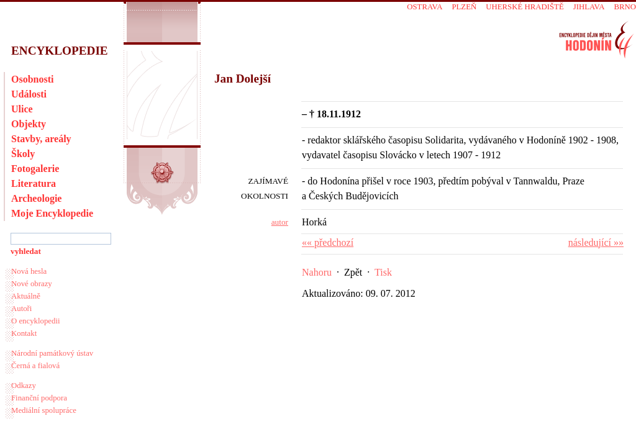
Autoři (21, 308)
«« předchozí (327, 242)
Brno (625, 6)
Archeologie (36, 198)
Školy (23, 153)
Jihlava (589, 6)
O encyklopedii (35, 321)
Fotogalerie (35, 168)
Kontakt (24, 333)
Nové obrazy (31, 283)
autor (279, 222)
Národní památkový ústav (52, 353)
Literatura (33, 183)
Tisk (383, 272)
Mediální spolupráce (43, 410)
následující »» (596, 242)
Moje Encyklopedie (52, 213)
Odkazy (23, 385)
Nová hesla (29, 271)
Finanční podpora (39, 398)
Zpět (353, 272)
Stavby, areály (41, 138)
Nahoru (317, 272)
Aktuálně (25, 296)
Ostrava (424, 6)
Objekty (28, 124)
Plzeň (464, 6)
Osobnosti (32, 79)
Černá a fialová (35, 365)
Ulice (22, 109)
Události (29, 94)
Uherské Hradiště (524, 6)
